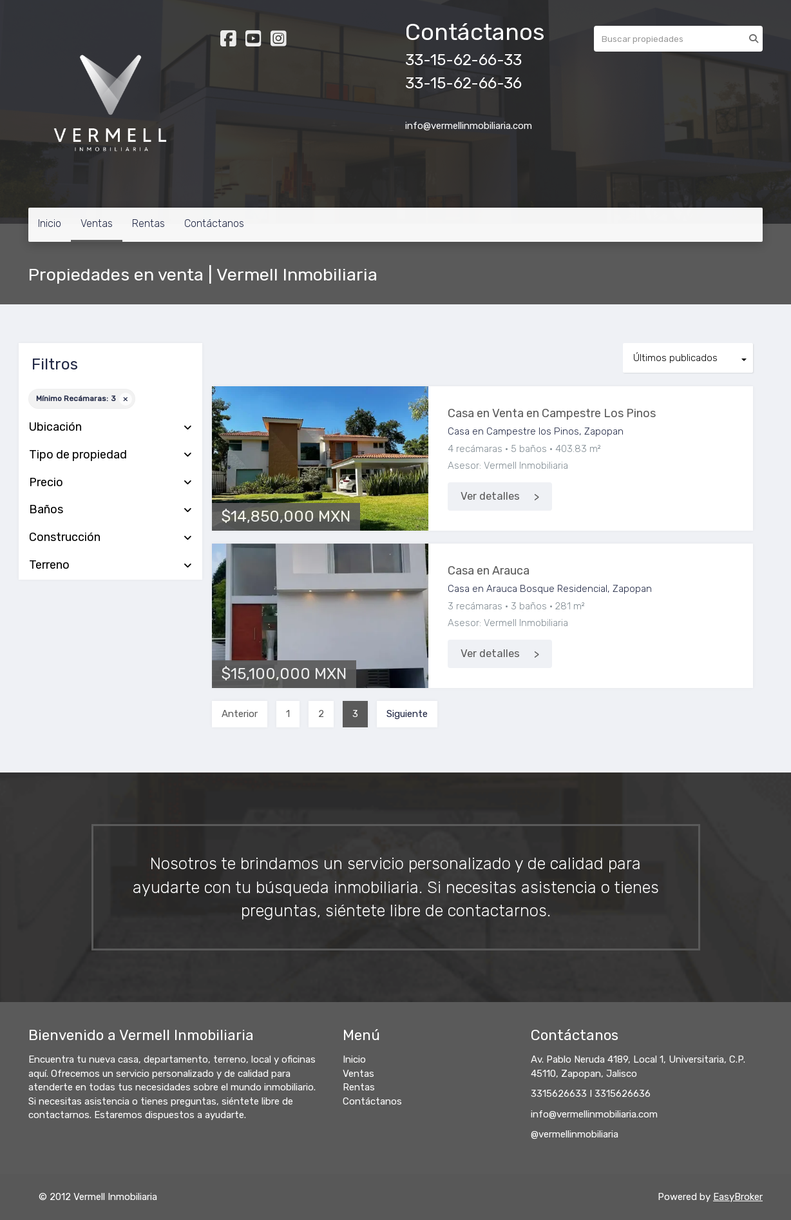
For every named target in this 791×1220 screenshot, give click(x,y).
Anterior (240, 714)
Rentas (148, 223)
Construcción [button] (110, 537)
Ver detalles (490, 496)
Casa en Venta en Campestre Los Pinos (552, 413)
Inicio (49, 223)
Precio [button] (110, 483)
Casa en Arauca (488, 571)
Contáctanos (214, 223)
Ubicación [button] (110, 427)
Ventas (97, 223)
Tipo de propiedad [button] (110, 455)
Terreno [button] (110, 565)
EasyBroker (738, 1197)
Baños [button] (110, 510)
